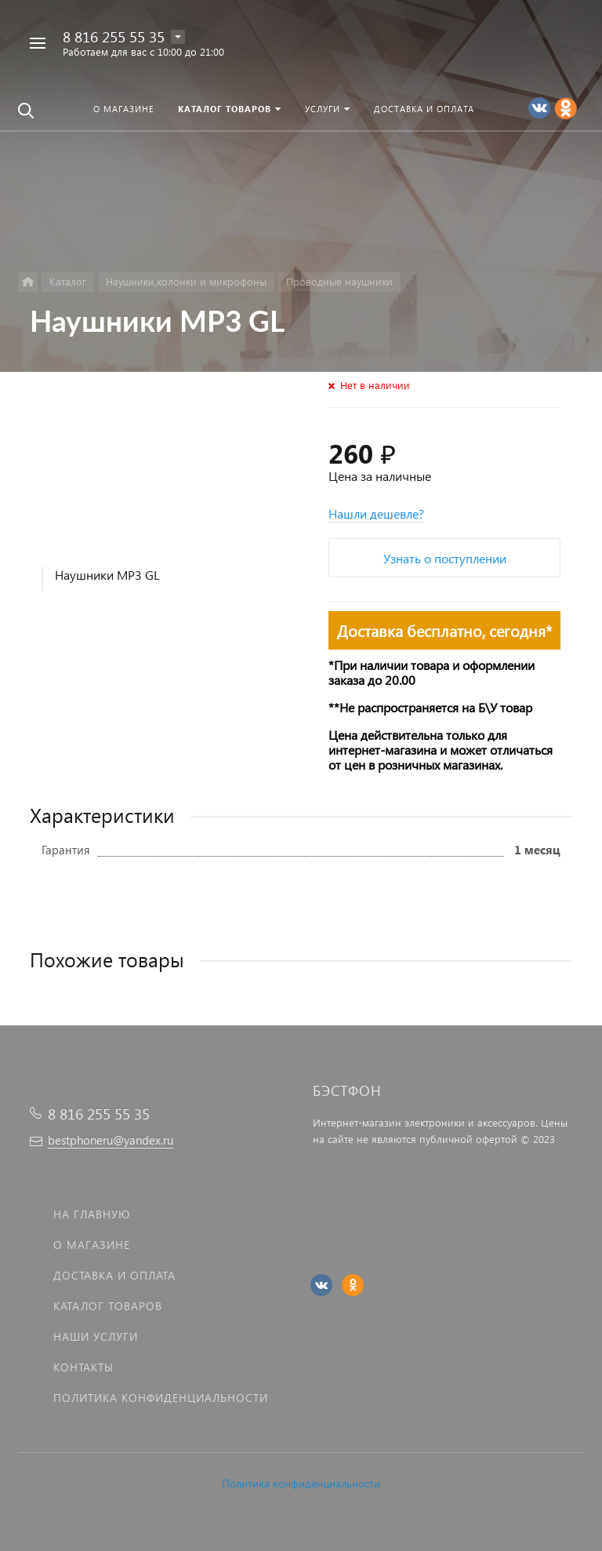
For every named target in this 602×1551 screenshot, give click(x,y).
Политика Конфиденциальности (160, 1397)
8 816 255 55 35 (114, 36)
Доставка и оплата (114, 1275)
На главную (91, 1214)
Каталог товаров (107, 1305)
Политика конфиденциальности (301, 1483)
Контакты (83, 1367)
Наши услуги (95, 1336)
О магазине (91, 1244)
